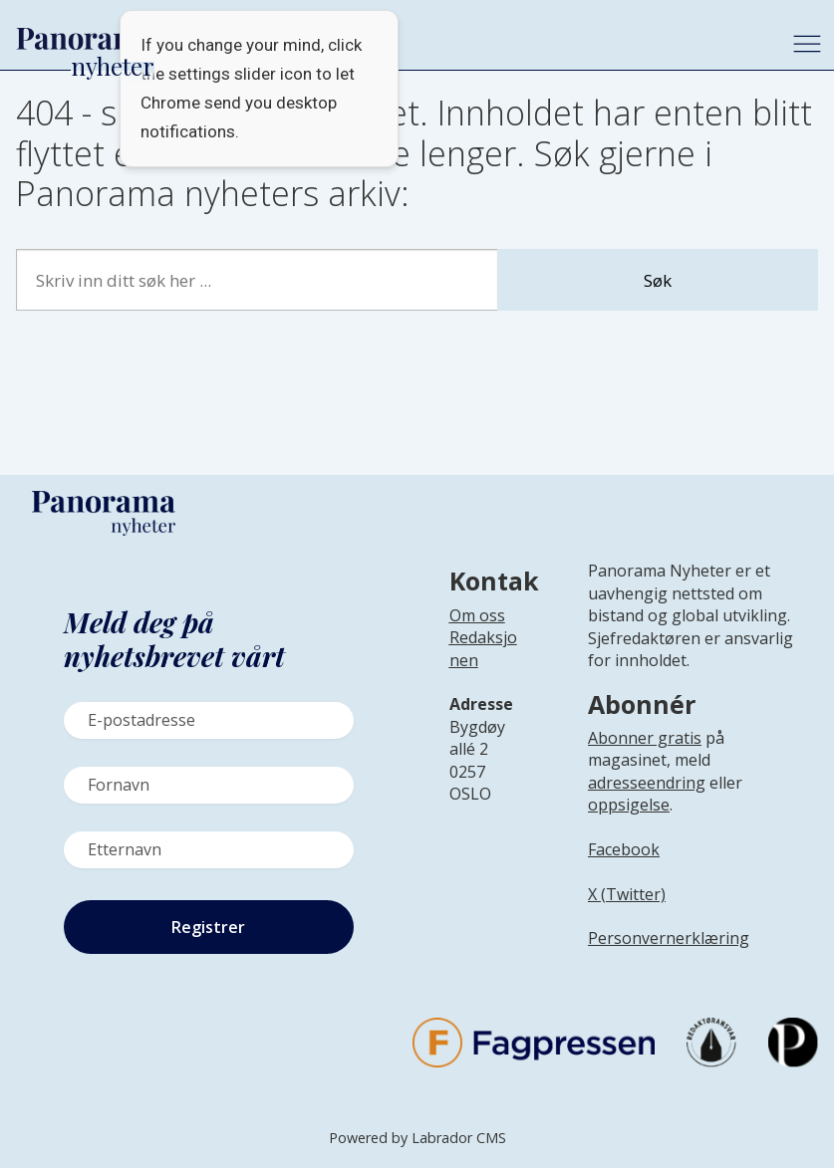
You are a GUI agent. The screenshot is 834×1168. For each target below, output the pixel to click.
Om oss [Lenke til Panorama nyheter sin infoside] (477, 615)
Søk (658, 280)
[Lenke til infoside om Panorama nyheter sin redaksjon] (483, 664)
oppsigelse (629, 805)
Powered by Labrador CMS (417, 1137)
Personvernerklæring (668, 938)
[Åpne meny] (807, 44)
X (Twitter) (627, 894)
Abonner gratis (644, 738)
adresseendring (646, 783)
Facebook (624, 849)
